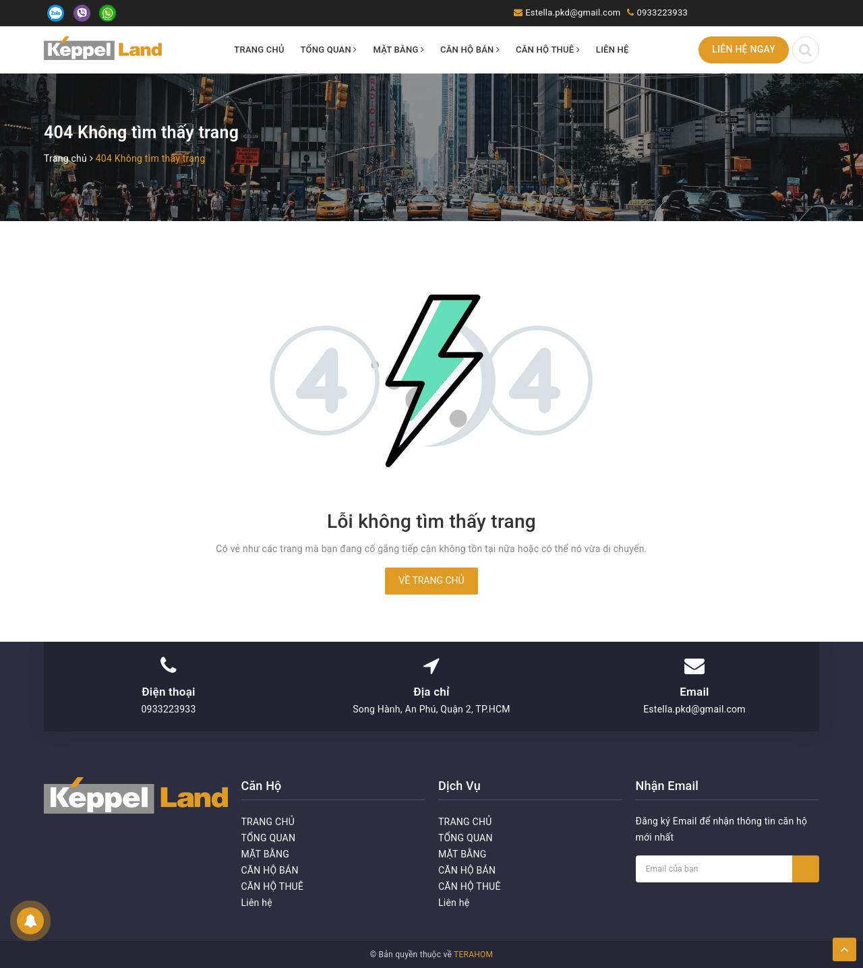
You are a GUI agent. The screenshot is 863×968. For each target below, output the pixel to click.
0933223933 (662, 12)
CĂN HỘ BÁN (470, 49)
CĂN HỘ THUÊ (548, 49)
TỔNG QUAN (329, 49)
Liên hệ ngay (743, 49)
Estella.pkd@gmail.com (572, 12)
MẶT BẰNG (398, 49)
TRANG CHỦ (259, 49)
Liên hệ (612, 49)
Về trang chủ (431, 580)
